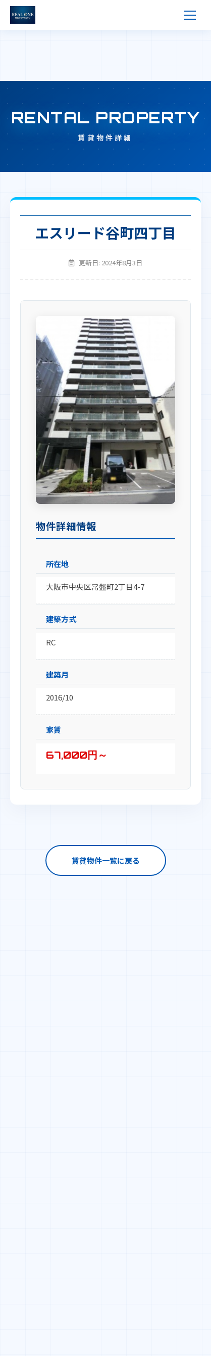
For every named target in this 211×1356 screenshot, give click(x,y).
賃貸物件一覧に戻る (106, 860)
